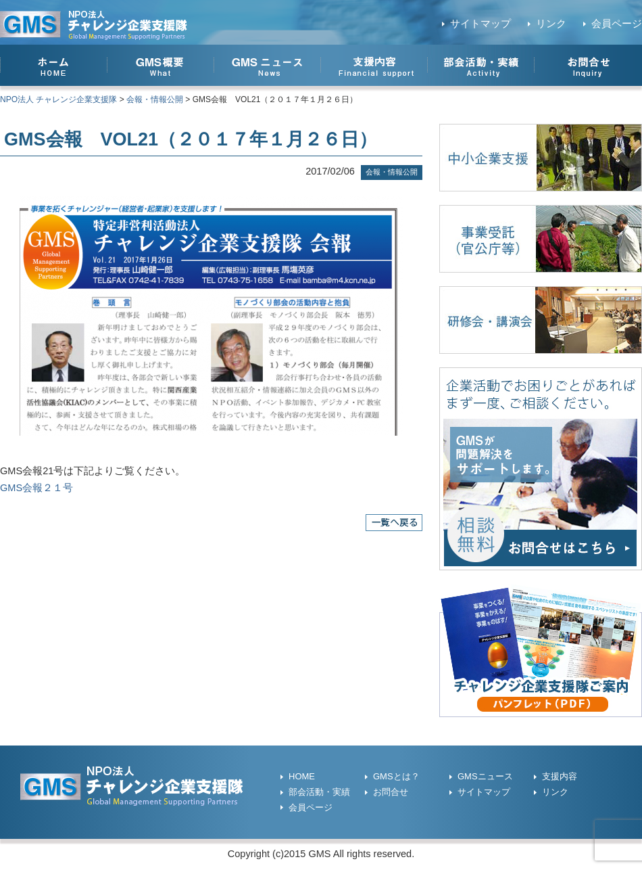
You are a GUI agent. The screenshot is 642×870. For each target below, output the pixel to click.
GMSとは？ (396, 776)
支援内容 (559, 776)
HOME (302, 776)
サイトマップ (480, 23)
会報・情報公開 (392, 172)
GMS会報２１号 (36, 487)
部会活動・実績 (319, 792)
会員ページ (616, 23)
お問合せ (390, 792)
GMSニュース (485, 776)
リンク (551, 23)
